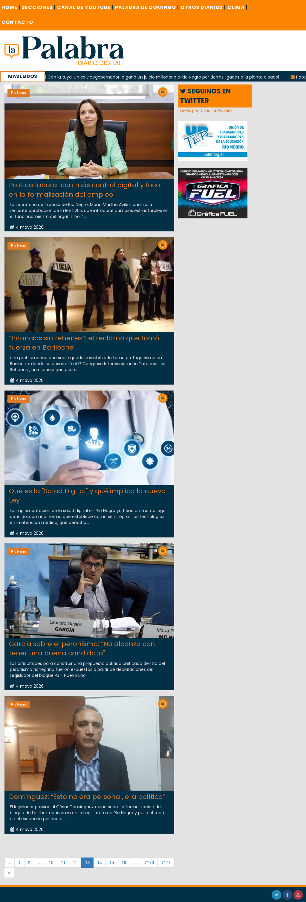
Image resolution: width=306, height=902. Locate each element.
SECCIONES (39, 7)
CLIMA (237, 7)
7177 (166, 862)
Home (10, 7)
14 (99, 862)
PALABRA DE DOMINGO (147, 7)
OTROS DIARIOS (203, 7)
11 (63, 862)
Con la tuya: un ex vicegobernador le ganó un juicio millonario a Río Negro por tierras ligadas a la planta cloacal (181, 77)
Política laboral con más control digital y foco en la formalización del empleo (84, 189)
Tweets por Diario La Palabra (205, 110)
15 (111, 862)
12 (75, 862)
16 (124, 862)
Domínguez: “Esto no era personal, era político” (87, 790)
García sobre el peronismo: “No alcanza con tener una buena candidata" (82, 642)
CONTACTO (17, 22)
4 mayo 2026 (27, 227)
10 (51, 862)
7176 (149, 862)
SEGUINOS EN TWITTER (205, 96)
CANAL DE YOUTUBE (85, 7)
